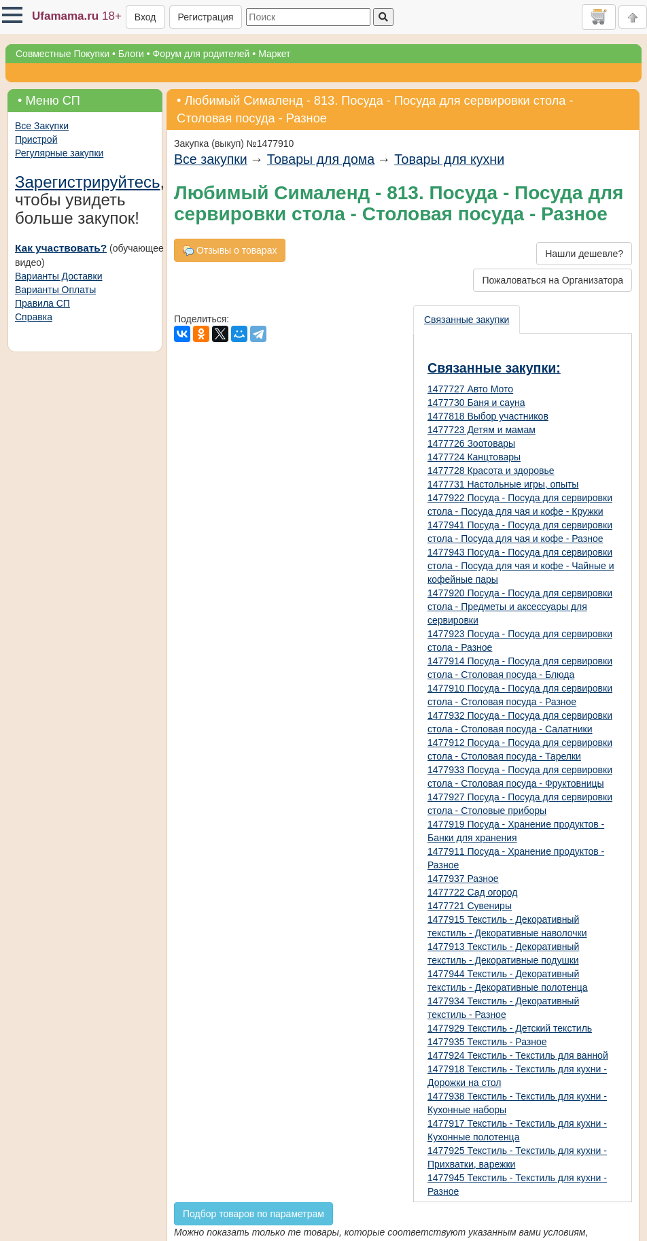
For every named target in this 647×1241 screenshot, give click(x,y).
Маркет (274, 53)
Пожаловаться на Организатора (552, 280)
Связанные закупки (466, 319)
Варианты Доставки (58, 276)
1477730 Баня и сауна (476, 402)
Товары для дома (320, 159)
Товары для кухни (449, 159)
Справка (33, 316)
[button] (12, 15)
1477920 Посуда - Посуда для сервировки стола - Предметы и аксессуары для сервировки (519, 607)
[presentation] (467, 319)
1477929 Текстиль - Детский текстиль (509, 1028)
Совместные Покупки (62, 53)
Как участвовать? (61, 248)
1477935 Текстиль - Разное (487, 1041)
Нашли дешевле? (584, 253)
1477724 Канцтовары (474, 457)
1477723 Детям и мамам (481, 429)
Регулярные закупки (59, 153)
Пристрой (36, 139)
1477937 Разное (463, 878)
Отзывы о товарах (230, 250)
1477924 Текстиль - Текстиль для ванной (517, 1055)
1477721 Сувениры (469, 905)
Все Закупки (42, 125)
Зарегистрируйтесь (87, 182)
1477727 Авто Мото (470, 389)
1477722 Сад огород (472, 892)
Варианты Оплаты (55, 289)
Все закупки (210, 159)
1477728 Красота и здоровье (491, 470)
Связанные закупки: (494, 367)
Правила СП (42, 303)
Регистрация (206, 17)
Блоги (131, 53)
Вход (145, 17)
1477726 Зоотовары (471, 443)
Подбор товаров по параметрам (253, 1213)
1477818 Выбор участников (487, 416)
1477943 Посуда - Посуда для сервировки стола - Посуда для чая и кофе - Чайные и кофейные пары (520, 566)
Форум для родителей (201, 53)
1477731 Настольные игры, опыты (502, 484)
